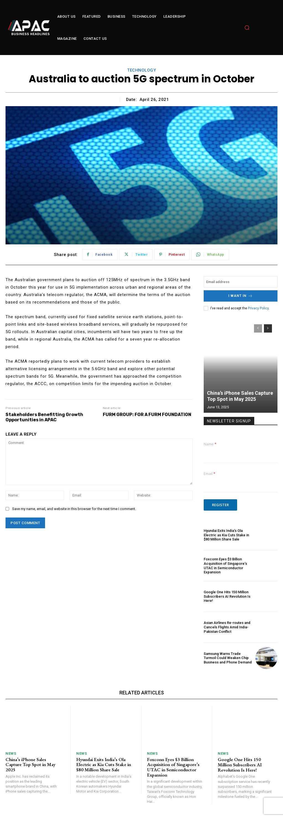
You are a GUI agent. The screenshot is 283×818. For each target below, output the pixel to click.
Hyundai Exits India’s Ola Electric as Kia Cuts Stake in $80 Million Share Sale (226, 535)
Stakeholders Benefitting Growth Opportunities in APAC (44, 417)
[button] (247, 27)
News (11, 753)
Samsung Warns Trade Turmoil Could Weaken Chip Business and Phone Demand (228, 657)
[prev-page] (258, 328)
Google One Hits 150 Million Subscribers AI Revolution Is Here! (227, 596)
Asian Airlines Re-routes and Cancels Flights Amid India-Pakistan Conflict (227, 627)
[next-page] (268, 328)
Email (209, 473)
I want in (240, 296)
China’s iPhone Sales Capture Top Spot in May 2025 (240, 396)
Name (210, 443)
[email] (240, 282)
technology (141, 70)
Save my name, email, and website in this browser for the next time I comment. (74, 509)
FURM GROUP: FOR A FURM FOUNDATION (147, 414)
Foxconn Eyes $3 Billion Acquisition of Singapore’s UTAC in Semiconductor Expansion (225, 565)
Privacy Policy (258, 308)
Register (220, 504)
